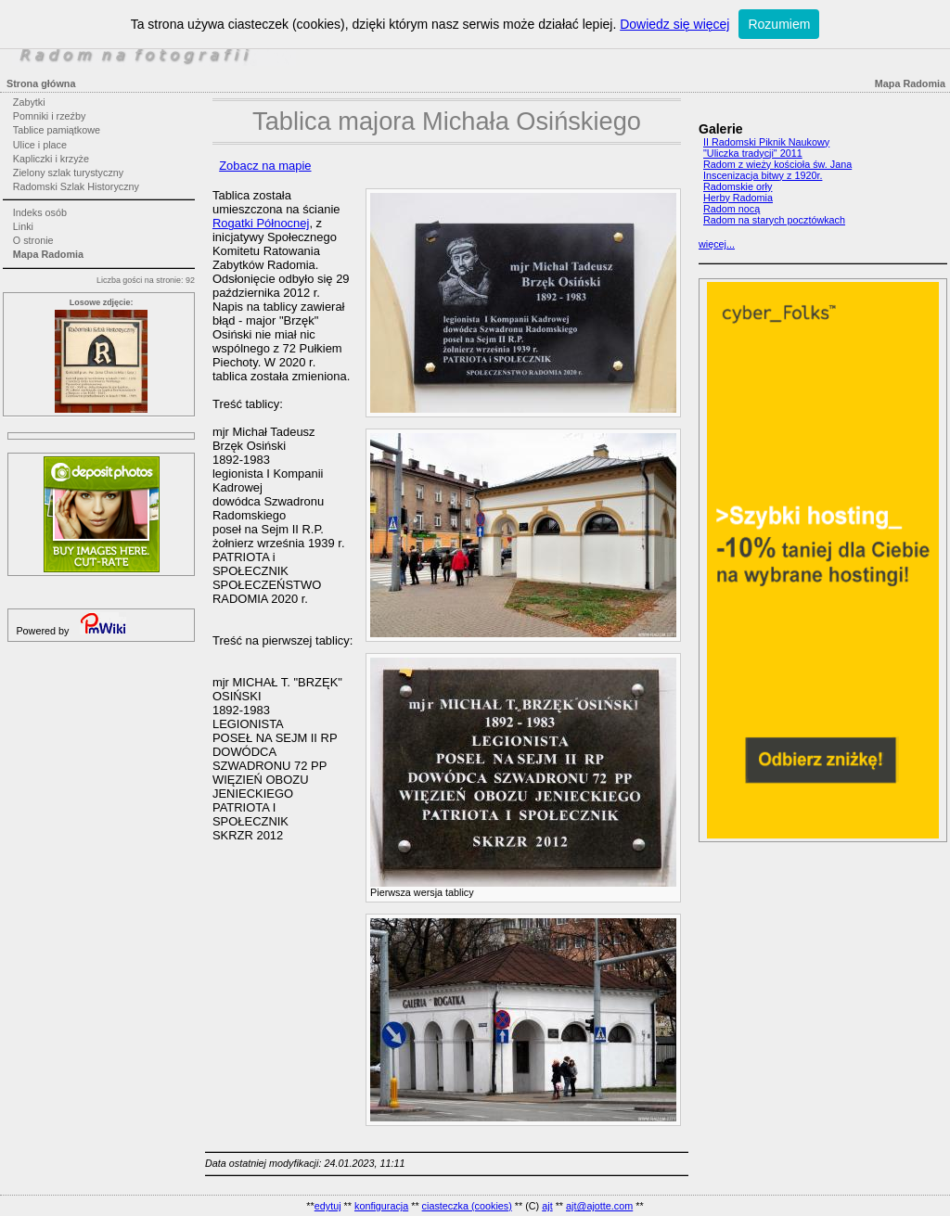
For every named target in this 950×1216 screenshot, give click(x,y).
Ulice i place (40, 144)
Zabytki (29, 102)
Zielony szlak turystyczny (68, 172)
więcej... (717, 244)
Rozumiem (779, 24)
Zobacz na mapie (265, 166)
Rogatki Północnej (260, 223)
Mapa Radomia (48, 254)
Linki (23, 226)
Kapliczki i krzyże (51, 158)
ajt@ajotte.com (599, 1205)
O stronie (33, 240)
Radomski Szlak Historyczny (76, 186)
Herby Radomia (738, 197)
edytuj (328, 1205)
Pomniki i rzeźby (49, 116)
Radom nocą (731, 208)
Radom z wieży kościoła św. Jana (777, 164)
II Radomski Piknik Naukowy (766, 141)
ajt (547, 1205)
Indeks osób (40, 212)
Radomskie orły (737, 186)
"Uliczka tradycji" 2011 (752, 153)
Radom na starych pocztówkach (774, 219)
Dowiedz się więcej (674, 24)
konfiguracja (381, 1205)
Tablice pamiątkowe (56, 129)
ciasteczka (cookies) (467, 1205)
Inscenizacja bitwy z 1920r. (762, 175)
